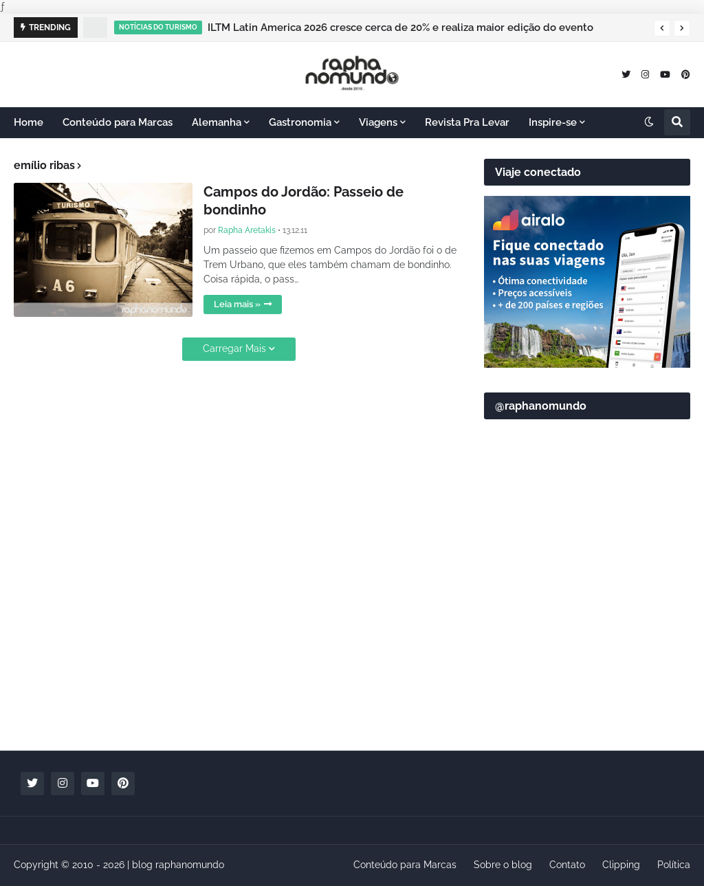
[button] (662, 28)
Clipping (621, 864)
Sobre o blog (503, 864)
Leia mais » (237, 304)
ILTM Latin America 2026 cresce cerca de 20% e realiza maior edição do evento (400, 27)
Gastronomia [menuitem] (300, 122)
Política (673, 864)
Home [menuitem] (28, 122)
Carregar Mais (234, 348)
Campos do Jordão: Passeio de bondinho (304, 201)
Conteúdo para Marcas (404, 864)
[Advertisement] (587, 643)
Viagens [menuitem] (378, 122)
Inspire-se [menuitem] (553, 122)
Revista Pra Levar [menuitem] (467, 122)
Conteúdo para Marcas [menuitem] (118, 122)
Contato (567, 864)
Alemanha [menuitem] (216, 122)
